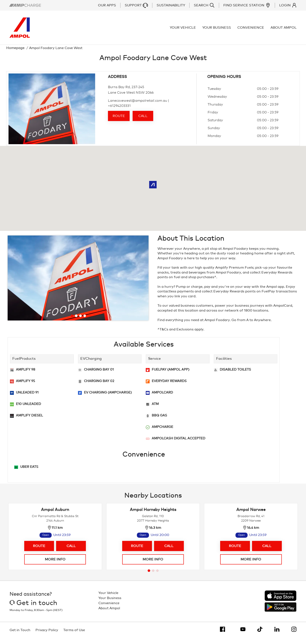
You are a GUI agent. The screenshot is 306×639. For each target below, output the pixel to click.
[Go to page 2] (153, 571)
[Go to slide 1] (72, 316)
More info (55, 560)
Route (119, 116)
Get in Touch (20, 631)
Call (142, 116)
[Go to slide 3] (80, 316)
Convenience (251, 28)
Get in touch (33, 604)
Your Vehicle (183, 28)
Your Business (217, 28)
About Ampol (284, 28)
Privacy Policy (46, 631)
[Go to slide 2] (76, 316)
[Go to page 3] (157, 571)
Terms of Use (74, 631)
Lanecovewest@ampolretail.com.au (137, 101)
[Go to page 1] (149, 571)
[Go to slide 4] (84, 316)
